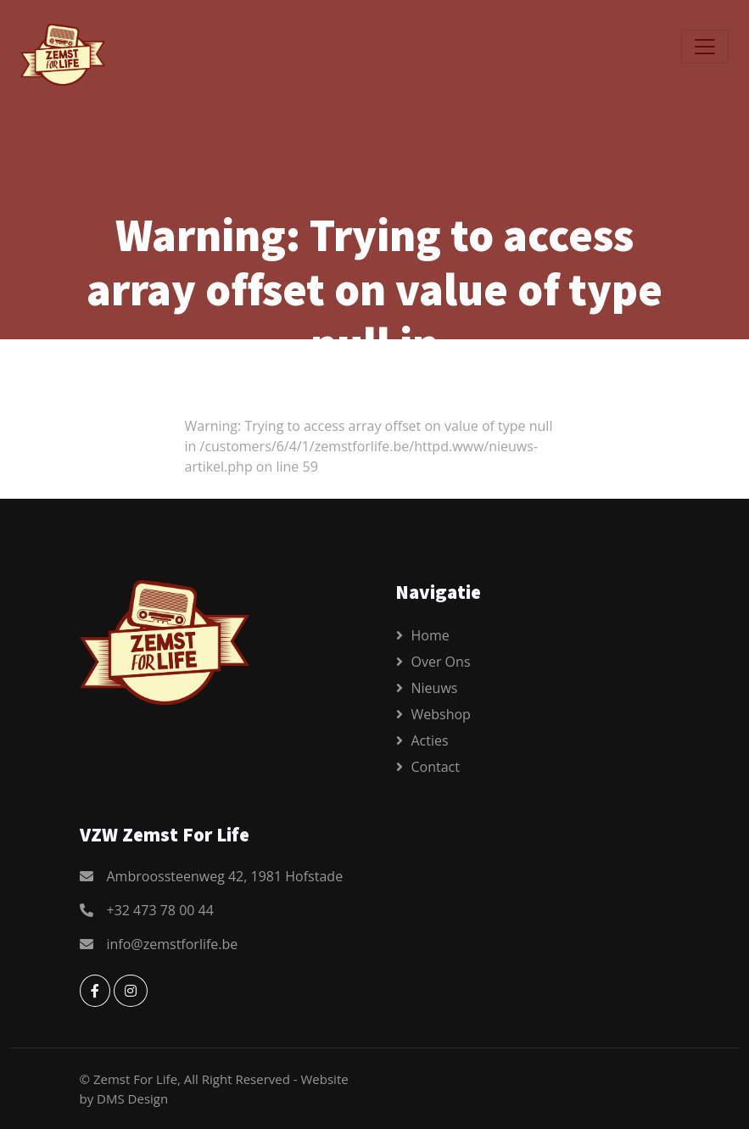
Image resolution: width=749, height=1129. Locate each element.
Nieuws (434, 688)
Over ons (441, 661)
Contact (435, 766)
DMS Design (132, 1098)
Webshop (441, 714)
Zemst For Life (135, 1078)
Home (430, 635)
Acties (430, 740)
